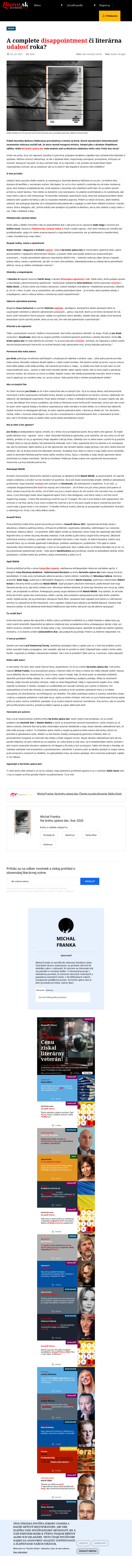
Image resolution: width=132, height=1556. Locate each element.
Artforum (48, 844)
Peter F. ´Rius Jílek (49, 1135)
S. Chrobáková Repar (51, 1161)
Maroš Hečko (47, 1427)
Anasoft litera (49, 1025)
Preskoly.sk (48, 835)
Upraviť (83, 1547)
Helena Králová (48, 1321)
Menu (37, 5)
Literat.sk (16, 3)
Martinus (70, 835)
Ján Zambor (46, 1241)
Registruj (104, 5)
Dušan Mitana (48, 1400)
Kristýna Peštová (49, 1294)
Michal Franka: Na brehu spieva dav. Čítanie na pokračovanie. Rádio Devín (79, 793)
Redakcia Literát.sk (50, 1188)
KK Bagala (46, 1268)
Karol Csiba (46, 1480)
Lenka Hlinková (48, 1374)
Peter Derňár (47, 1507)
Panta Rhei (46, 1082)
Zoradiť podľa (75, 5)
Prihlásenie (111, 15)
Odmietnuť (100, 1547)
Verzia (44, 1453)
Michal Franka (66, 941)
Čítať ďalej (87, 1073)
